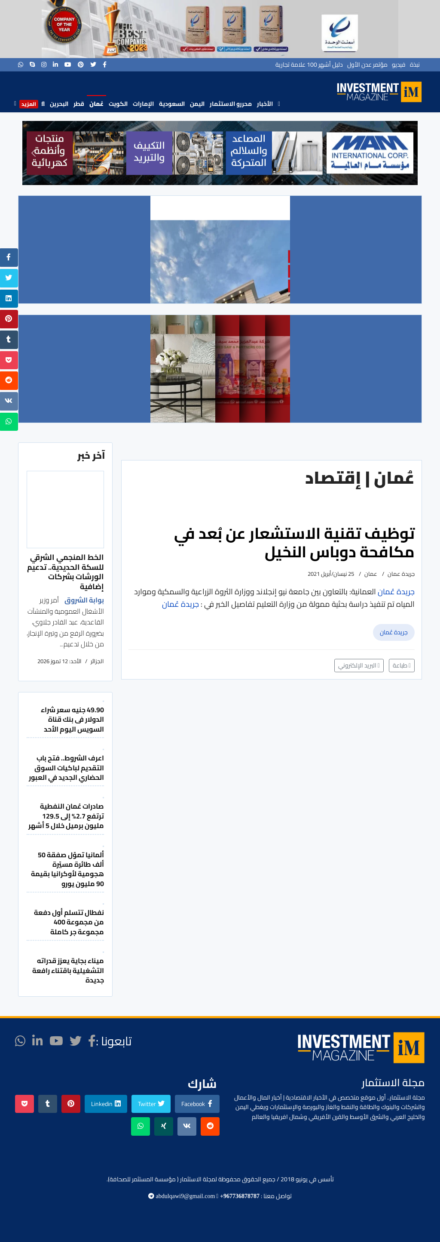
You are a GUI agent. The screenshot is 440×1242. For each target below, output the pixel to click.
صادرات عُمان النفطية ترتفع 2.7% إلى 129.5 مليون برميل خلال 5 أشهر (66, 816)
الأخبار (265, 103)
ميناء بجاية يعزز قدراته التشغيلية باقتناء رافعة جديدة (68, 970)
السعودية (172, 103)
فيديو (399, 64)
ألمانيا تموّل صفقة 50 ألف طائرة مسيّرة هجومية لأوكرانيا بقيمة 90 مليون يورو (67, 869)
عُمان (96, 103)
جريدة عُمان (394, 632)
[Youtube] (67, 64)
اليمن (197, 103)
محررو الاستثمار (231, 103)
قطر (78, 103)
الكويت (118, 103)
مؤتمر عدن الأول (367, 64)
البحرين (59, 103)
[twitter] (93, 64)
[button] (33, 153)
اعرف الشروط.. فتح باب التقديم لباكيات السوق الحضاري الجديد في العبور (66, 767)
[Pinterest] (81, 64)
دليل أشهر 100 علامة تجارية (309, 64)
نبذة (415, 64)
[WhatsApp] (20, 64)
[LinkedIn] (55, 64)
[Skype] (32, 64)
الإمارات (143, 103)
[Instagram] (43, 64)
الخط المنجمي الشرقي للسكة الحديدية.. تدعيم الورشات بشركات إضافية (65, 571)
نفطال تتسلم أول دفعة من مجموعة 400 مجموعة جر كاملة (69, 922)
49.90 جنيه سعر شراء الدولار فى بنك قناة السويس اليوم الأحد (72, 719)
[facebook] (105, 64)
